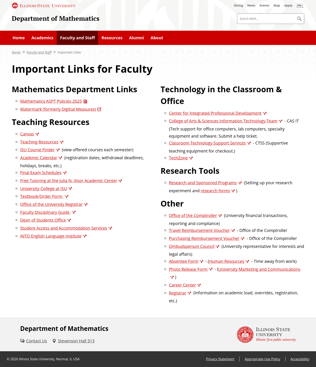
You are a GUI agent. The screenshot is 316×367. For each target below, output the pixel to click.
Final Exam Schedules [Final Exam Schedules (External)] (41, 172)
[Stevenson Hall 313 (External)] (73, 340)
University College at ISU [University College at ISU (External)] (43, 188)
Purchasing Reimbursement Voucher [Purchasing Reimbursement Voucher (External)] (204, 238)
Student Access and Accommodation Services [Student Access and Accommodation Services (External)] (63, 228)
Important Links (69, 52)
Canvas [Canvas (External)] (27, 134)
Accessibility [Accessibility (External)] (300, 359)
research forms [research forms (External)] (215, 190)
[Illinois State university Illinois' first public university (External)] (266, 335)
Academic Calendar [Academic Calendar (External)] (38, 157)
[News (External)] (251, 5)
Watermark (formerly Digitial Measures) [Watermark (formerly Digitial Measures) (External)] (58, 109)
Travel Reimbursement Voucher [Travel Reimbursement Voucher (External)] (199, 230)
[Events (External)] (264, 5)
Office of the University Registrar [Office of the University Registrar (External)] (51, 204)
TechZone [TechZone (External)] (178, 158)
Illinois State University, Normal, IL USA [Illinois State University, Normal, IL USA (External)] (49, 359)
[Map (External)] (277, 5)
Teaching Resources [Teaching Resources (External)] (39, 142)
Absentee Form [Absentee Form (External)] (183, 261)
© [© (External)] (8, 359)
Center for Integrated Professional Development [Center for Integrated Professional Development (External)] (215, 113)
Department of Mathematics (55, 18)
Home (16, 52)
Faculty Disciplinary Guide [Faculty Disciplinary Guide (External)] (45, 212)
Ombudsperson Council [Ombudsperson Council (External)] (191, 246)
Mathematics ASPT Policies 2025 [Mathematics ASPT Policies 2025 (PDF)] (51, 101)
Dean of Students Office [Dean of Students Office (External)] (43, 220)
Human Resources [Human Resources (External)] (226, 261)
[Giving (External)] (238, 5)
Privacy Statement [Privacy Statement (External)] (220, 359)
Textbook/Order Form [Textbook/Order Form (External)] (41, 196)
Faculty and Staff (39, 52)
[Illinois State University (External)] (44, 5)
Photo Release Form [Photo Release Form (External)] (188, 269)
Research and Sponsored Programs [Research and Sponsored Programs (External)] (203, 182)
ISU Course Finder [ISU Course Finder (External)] (37, 150)
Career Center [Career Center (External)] (182, 285)
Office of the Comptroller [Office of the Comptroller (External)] (193, 215)
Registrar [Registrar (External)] (177, 293)
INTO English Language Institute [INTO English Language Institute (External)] (51, 236)
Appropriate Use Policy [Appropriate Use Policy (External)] (262, 359)
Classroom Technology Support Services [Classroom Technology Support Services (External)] (207, 143)
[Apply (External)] (288, 5)
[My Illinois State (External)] (300, 5)
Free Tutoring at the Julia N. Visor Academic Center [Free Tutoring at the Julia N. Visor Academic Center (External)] (68, 180)
